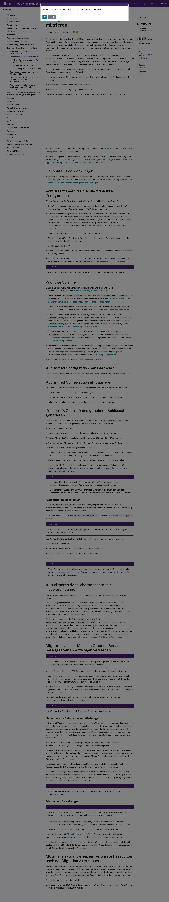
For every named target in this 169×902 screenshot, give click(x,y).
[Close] (127, 5)
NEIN (52, 17)
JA (45, 17)
